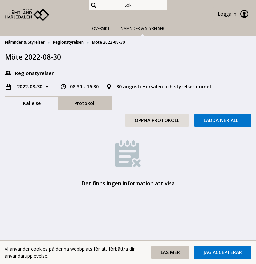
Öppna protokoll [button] (157, 120)
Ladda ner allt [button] (223, 120)
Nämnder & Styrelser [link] (25, 42)
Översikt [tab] (101, 28)
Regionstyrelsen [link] (68, 42)
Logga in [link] (234, 14)
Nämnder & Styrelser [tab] (142, 28)
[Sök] (128, 5)
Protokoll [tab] (85, 103)
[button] (170, 252)
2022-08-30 (30, 86)
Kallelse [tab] (32, 103)
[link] (38, 14)
